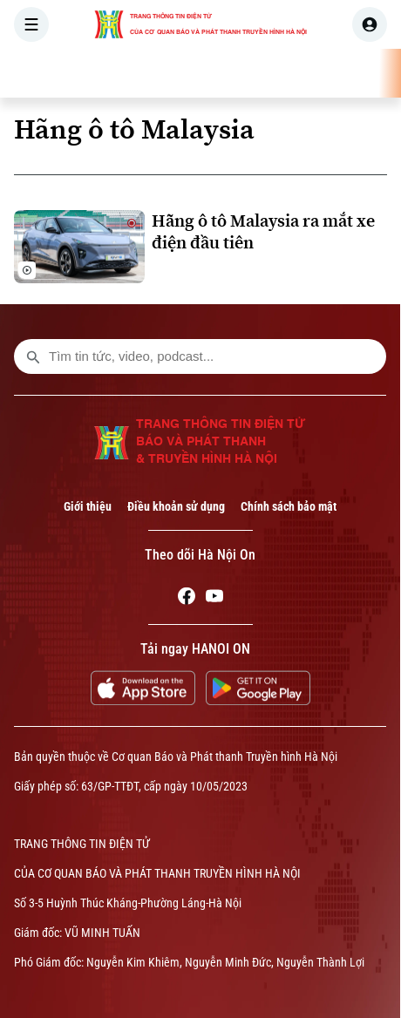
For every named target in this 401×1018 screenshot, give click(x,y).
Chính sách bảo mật (288, 506)
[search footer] (33, 356)
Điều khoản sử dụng (176, 506)
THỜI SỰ (180, 73)
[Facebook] (186, 599)
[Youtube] (214, 599)
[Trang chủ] (124, 73)
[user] (369, 24)
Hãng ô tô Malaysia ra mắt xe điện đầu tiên (263, 232)
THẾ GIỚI (317, 73)
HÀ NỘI (248, 73)
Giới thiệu (88, 506)
